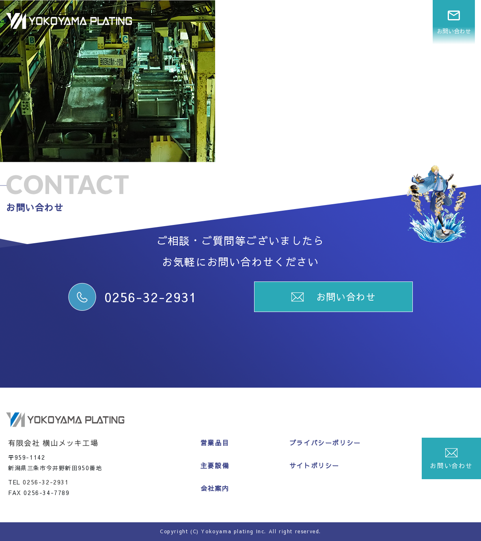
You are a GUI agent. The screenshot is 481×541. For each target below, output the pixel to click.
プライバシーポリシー (325, 442)
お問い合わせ (454, 21)
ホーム (269, 22)
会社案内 (401, 22)
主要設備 (356, 22)
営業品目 (311, 22)
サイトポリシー (314, 465)
